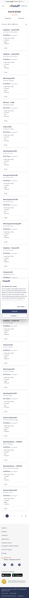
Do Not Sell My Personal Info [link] (9, 596)
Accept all (14, 311)
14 (22, 516)
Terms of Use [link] (5, 593)
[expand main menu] (3, 5)
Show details (20, 306)
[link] (14, 6)
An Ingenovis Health (11, 589)
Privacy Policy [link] (13, 593)
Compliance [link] (20, 596)
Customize (14, 315)
